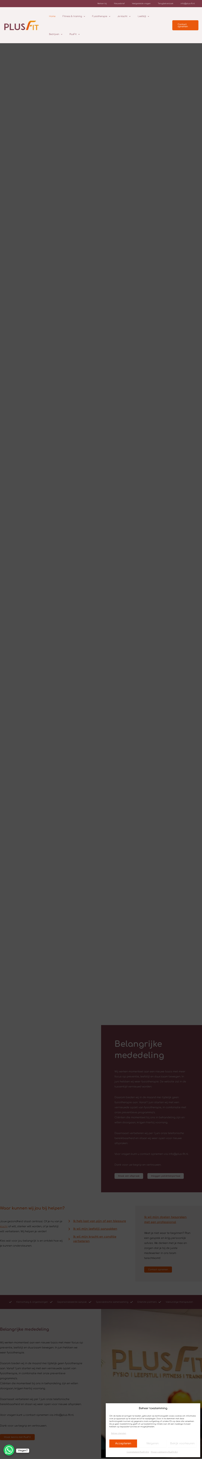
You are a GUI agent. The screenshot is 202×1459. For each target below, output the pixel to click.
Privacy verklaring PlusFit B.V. (164, 1452)
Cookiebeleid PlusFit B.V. (138, 1452)
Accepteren (123, 1443)
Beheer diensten (118, 1433)
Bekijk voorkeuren (182, 1443)
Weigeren (152, 1443)
